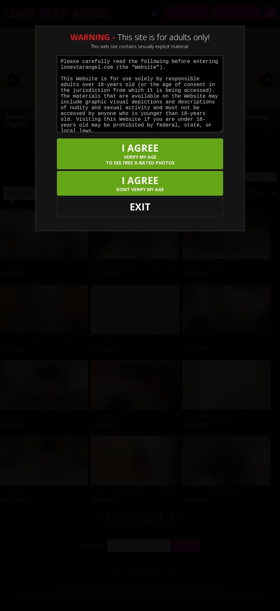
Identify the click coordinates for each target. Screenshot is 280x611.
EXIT (140, 206)
